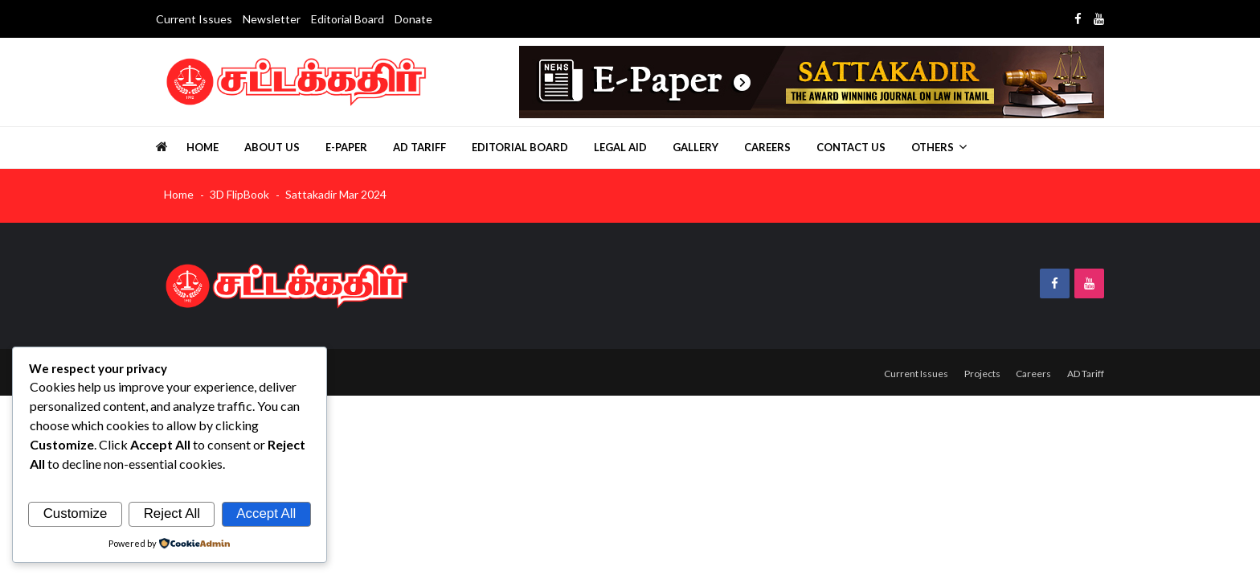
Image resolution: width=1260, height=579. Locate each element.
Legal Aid (620, 147)
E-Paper (346, 147)
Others (932, 147)
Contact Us (851, 147)
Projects (977, 373)
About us (272, 147)
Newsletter (272, 19)
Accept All (266, 513)
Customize (75, 513)
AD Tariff (419, 147)
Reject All (172, 513)
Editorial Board (347, 19)
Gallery (695, 147)
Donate (413, 19)
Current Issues (194, 19)
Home (202, 147)
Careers (767, 147)
